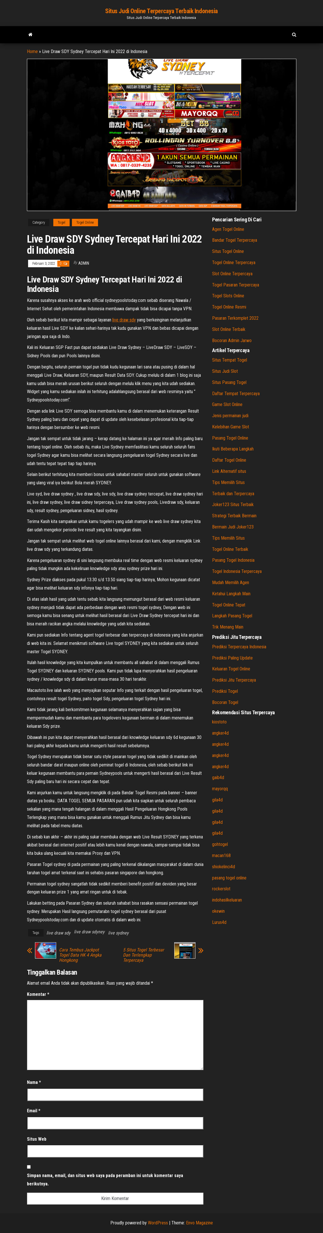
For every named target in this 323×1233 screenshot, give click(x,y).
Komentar (38, 994)
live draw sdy (124, 320)
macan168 (221, 855)
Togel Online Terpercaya (233, 262)
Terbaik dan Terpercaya (233, 493)
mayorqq (220, 788)
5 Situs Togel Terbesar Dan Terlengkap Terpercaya (143, 955)
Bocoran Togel (225, 702)
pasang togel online (229, 878)
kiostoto (219, 722)
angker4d (220, 733)
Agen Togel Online (228, 229)
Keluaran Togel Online (231, 669)
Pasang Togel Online (230, 438)
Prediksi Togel (225, 691)
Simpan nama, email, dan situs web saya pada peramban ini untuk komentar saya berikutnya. (105, 1180)
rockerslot (221, 888)
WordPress (158, 1223)
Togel (61, 223)
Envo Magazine (199, 1223)
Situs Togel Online (228, 251)
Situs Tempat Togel (229, 360)
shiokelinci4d (223, 866)
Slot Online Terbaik (228, 329)
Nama (34, 1082)
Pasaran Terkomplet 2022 (235, 318)
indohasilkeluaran (227, 900)
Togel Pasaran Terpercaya (235, 285)
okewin (218, 911)
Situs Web (36, 1139)
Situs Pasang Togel (229, 382)
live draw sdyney (89, 931)
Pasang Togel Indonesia (233, 560)
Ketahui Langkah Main (231, 593)
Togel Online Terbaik (230, 549)
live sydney (118, 933)
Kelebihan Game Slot (230, 427)
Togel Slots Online (228, 296)
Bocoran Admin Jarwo (232, 340)
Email (33, 1110)
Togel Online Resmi (229, 307)
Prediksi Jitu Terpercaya (234, 680)
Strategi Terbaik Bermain (234, 515)
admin (83, 263)
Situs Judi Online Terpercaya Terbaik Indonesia (161, 11)
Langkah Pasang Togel (232, 616)
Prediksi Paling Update (232, 658)
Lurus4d (219, 922)
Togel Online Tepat (228, 605)
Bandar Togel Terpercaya (234, 240)
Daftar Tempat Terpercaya (236, 393)
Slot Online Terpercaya (232, 273)
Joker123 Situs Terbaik (233, 504)
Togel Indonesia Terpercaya (237, 571)
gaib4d (218, 777)
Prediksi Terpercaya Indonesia (239, 646)
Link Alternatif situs (229, 471)
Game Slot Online (227, 404)
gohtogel (220, 844)
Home (32, 51)
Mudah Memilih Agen (230, 582)
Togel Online (85, 223)
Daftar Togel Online (229, 460)
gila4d (217, 800)
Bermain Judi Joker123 (233, 527)
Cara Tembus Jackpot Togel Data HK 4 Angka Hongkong (80, 955)
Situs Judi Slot (225, 371)
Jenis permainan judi (230, 415)
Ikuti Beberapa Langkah (233, 449)
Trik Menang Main (227, 627)
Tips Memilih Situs (228, 482)
